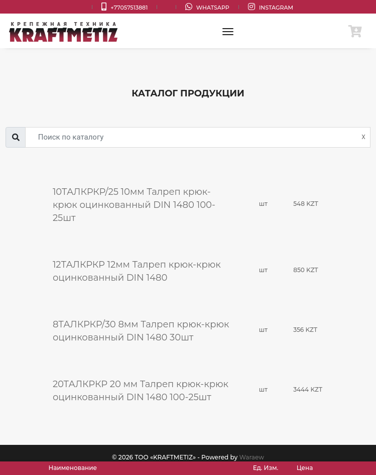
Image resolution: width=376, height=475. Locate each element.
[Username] (197, 137)
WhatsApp (207, 7)
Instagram (270, 7)
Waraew (251, 457)
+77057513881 (124, 7)
